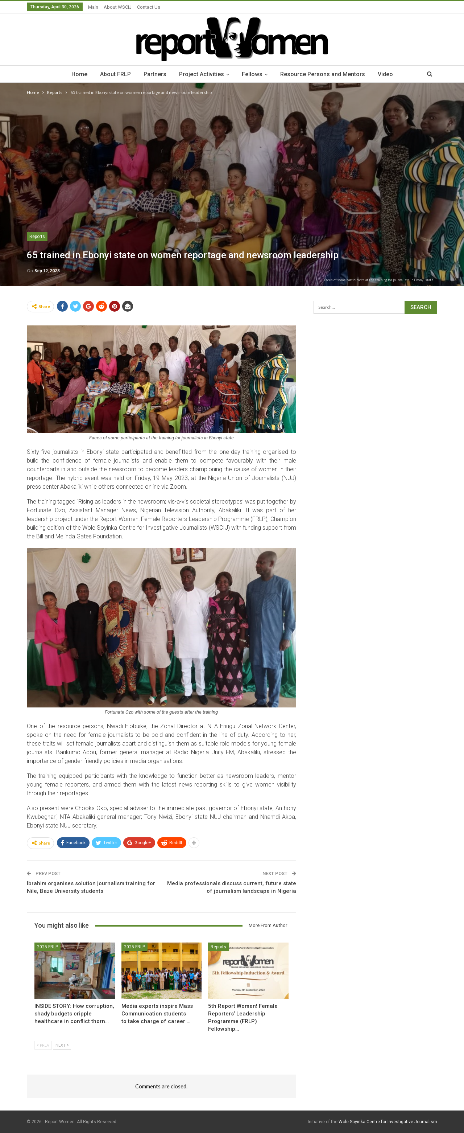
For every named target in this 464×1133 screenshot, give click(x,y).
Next (62, 1045)
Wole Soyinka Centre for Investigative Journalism (388, 1121)
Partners (155, 74)
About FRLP (115, 74)
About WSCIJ (118, 7)
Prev (43, 1045)
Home (79, 74)
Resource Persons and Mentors (322, 74)
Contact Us (148, 7)
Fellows (252, 74)
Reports (37, 236)
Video (385, 74)
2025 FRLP (47, 946)
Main (93, 7)
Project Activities (201, 74)
